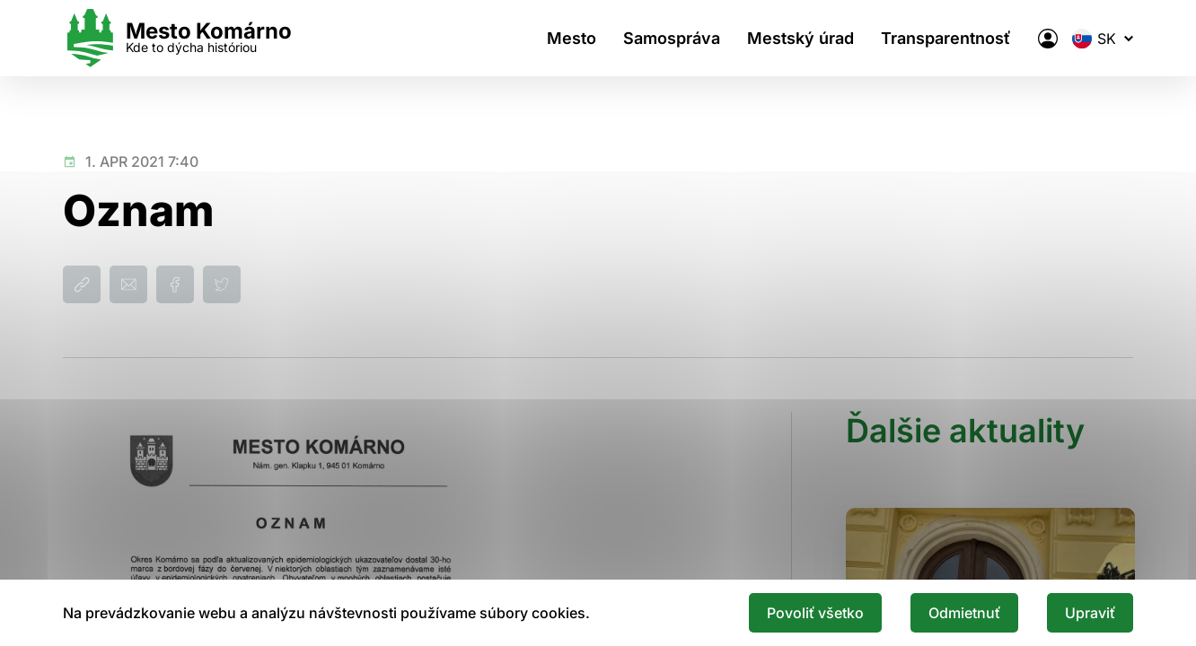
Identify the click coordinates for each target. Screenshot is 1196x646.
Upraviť (1090, 613)
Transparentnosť (946, 38)
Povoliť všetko (815, 613)
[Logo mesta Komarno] (177, 38)
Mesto (571, 38)
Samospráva (671, 38)
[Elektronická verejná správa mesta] (1048, 38)
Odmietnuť (964, 613)
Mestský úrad (800, 38)
